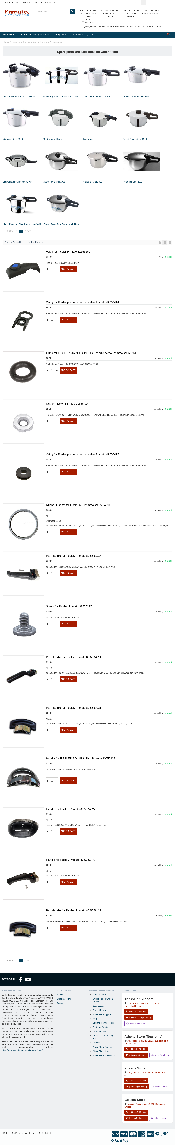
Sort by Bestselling (15, 242)
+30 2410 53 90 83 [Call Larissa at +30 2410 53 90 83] (136, 1112)
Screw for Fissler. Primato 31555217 (69, 606)
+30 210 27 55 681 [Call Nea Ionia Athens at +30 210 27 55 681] (136, 1049)
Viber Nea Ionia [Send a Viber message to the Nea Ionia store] (160, 1055)
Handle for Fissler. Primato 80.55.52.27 (70, 809)
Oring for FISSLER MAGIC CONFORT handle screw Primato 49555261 (91, 352)
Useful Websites (100, 1031)
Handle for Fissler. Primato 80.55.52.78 (70, 859)
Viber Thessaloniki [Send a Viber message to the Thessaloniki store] (136, 1023)
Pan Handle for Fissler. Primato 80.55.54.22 (73, 910)
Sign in (60, 994)
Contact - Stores (100, 994)
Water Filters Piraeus (102, 1047)
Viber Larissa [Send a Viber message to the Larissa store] (158, 1118)
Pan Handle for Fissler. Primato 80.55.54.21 (73, 707)
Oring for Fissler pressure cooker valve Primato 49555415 (82, 454)
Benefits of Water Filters (103, 1023)
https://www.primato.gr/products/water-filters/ (22, 1050)
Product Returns (100, 1010)
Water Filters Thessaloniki (104, 1055)
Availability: (158, 257)
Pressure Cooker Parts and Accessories (42, 42)
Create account (64, 999)
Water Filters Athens (102, 1051)
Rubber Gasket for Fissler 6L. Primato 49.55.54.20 (78, 505)
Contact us (50, 2)
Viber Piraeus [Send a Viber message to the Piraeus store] (160, 1086)
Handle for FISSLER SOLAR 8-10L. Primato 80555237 (80, 758)
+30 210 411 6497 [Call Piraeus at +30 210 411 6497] (136, 1080)
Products (16, 42)
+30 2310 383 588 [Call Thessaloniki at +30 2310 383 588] (136, 1011)
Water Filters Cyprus (102, 1014)
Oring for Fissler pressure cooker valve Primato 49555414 (82, 302)
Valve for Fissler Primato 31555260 (68, 251)
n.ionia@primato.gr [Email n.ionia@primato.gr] (136, 1055)
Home (6, 42)
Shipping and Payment (32, 2)
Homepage (9, 2)
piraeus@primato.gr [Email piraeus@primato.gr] (137, 1086)
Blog (18, 2)
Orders (60, 1003)
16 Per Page (35, 242)
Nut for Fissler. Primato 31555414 (67, 403)
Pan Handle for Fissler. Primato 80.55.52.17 (73, 555)
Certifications (98, 1006)
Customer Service (101, 1027)
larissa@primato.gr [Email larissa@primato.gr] (136, 1118)
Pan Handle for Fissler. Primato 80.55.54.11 (73, 657)
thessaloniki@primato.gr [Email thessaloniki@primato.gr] (138, 1017)
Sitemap (96, 1042)
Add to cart (68, 269)
